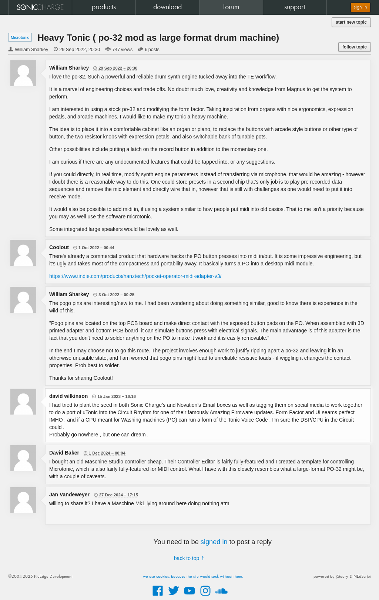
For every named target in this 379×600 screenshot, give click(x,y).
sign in (360, 7)
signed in (214, 542)
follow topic (354, 47)
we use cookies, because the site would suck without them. (193, 576)
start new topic (351, 22)
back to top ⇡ (189, 558)
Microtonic (20, 37)
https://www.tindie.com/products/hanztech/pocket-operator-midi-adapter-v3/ (135, 276)
